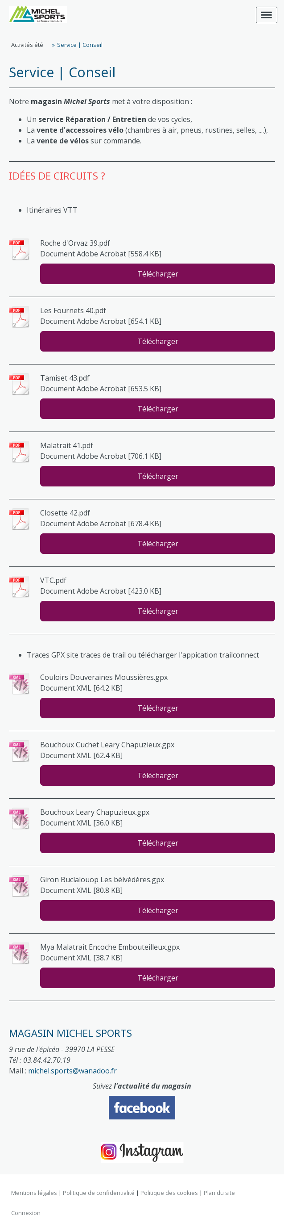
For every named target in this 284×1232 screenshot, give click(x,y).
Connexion (26, 1213)
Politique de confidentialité (99, 1193)
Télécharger (157, 274)
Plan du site (219, 1193)
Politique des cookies (169, 1193)
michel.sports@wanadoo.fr (72, 1071)
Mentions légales (34, 1193)
